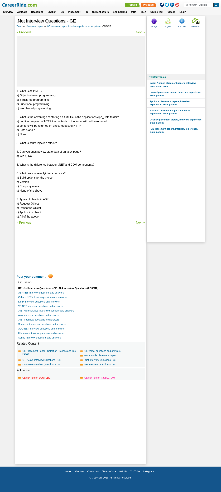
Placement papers (34, 26)
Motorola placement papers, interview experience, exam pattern (170, 112)
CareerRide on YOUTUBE (36, 377)
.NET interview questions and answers (38, 319)
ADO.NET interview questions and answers (41, 328)
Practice (148, 4)
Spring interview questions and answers (39, 337)
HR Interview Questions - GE (100, 364)
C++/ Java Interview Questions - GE (41, 360)
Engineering (120, 12)
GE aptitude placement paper (100, 355)
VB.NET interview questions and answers (40, 306)
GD (62, 12)
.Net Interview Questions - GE (100, 360)
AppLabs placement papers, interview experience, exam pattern (170, 103)
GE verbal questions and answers (102, 351)
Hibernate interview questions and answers (41, 333)
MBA (143, 12)
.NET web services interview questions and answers (46, 310)
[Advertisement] (81, 61)
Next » (140, 32)
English (52, 12)
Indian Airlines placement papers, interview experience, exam (173, 84)
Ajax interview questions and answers (38, 315)
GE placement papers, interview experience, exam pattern (73, 26)
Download (195, 26)
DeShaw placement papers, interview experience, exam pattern (176, 121)
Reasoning (37, 12)
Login (183, 12)
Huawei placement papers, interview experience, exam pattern (175, 94)
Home (68, 471)
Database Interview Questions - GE (41, 364)
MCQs (154, 26)
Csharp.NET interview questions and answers (42, 297)
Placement (74, 12)
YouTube (135, 471)
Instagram (148, 471)
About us (79, 471)
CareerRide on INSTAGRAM (99, 377)
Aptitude (22, 12)
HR (86, 12)
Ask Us (123, 471)
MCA (134, 12)
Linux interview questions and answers (39, 301)
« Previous (24, 32)
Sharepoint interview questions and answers (42, 324)
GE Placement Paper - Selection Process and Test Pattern (49, 352)
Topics (19, 26)
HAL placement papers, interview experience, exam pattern (174, 130)
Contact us (93, 471)
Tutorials (182, 26)
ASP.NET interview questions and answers (41, 292)
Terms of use (109, 471)
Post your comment (31, 276)
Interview (8, 12)
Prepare (132, 4)
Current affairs (100, 12)
